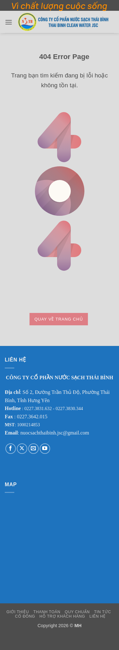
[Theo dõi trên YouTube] (45, 448)
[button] (8, 22)
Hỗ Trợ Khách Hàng (62, 616)
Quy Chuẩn (77, 612)
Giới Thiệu (17, 612)
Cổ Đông (25, 616)
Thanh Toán (46, 612)
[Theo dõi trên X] (22, 448)
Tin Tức (102, 612)
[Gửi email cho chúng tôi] (33, 448)
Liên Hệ (97, 616)
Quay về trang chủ (58, 319)
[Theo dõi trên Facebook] (10, 448)
